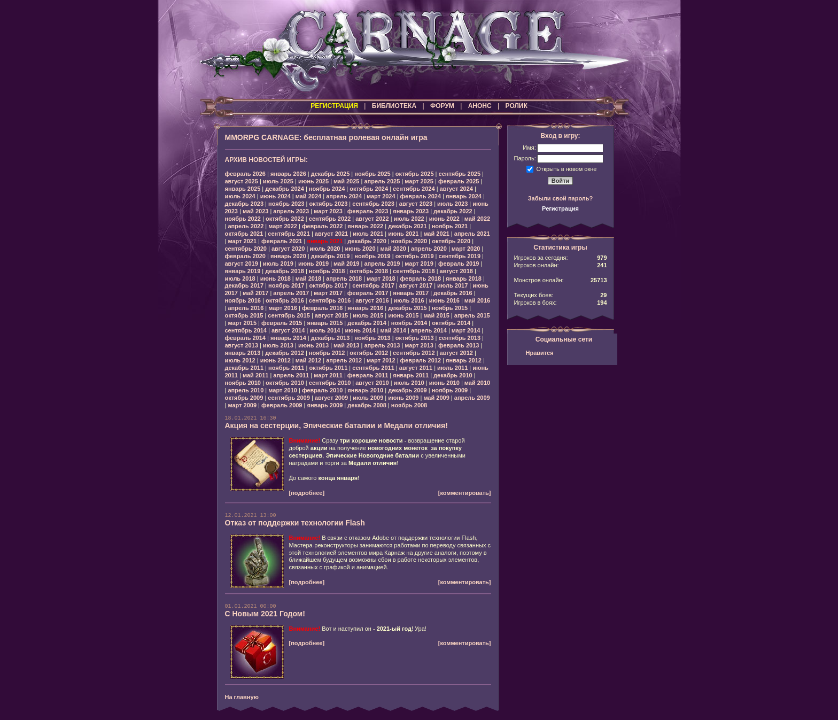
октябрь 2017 (328, 285)
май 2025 (346, 181)
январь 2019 (243, 271)
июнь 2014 (360, 330)
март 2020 (466, 248)
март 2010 (282, 390)
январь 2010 (365, 390)
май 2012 (308, 360)
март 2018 (381, 278)
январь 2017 (411, 293)
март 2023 (328, 211)
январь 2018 (464, 278)
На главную (242, 697)
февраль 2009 (281, 405)
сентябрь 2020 (246, 248)
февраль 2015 (281, 323)
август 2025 (241, 181)
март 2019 (419, 263)
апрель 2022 (245, 226)
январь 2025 (243, 188)
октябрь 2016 (285, 300)
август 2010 (372, 383)
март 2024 (381, 196)
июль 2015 (368, 315)
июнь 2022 (444, 218)
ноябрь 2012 (327, 353)
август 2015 (331, 315)
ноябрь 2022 (243, 218)
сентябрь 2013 (460, 338)
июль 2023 (452, 203)
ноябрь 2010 (243, 383)
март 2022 (282, 226)
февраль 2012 (420, 360)
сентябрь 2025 (460, 174)
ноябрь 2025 (372, 174)
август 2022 (372, 218)
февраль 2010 (322, 390)
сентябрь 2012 (414, 353)
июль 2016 (409, 300)
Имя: (529, 147)
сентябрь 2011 (373, 368)
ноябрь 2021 (450, 226)
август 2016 (372, 300)
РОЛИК (516, 106)
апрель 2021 (472, 233)
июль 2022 (409, 218)
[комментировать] (464, 493)
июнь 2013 (313, 345)
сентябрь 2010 (330, 383)
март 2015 (242, 323)
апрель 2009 (472, 397)
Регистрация (560, 208)
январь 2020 (288, 256)
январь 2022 (365, 226)
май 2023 (255, 211)
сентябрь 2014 (246, 330)
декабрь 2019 (330, 256)
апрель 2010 (245, 390)
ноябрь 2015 (450, 308)
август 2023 (415, 203)
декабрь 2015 (407, 308)
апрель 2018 (344, 278)
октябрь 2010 (285, 383)
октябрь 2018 (369, 271)
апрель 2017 (291, 293)
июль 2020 (324, 248)
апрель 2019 (382, 263)
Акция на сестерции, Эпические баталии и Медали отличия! (336, 425)
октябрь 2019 (414, 256)
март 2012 (381, 360)
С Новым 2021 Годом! (265, 613)
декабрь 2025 (330, 174)
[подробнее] (307, 493)
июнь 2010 (444, 383)
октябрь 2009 (244, 397)
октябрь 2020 (451, 241)
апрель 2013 (382, 345)
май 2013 (346, 345)
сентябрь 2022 (330, 218)
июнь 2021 (403, 233)
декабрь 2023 (244, 203)
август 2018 (456, 271)
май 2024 (308, 196)
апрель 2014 (429, 330)
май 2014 (393, 330)
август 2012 (456, 353)
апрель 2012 (344, 360)
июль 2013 (278, 345)
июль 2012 (240, 360)
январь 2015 (325, 323)
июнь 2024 (275, 196)
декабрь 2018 (284, 271)
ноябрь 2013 (372, 338)
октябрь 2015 (244, 315)
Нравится (540, 353)
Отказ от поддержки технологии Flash (295, 522)
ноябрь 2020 (409, 241)
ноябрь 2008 (409, 405)
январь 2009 (325, 405)
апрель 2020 (429, 248)
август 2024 (456, 188)
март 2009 (242, 405)
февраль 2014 (245, 338)
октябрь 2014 (451, 323)
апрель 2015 (472, 315)
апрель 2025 (382, 181)
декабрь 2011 (244, 368)
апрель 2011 (291, 375)
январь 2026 (288, 174)
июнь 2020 (360, 248)
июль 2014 (324, 330)
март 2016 (282, 308)
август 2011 (415, 368)
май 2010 (477, 383)
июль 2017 (452, 285)
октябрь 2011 (328, 368)
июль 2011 (452, 368)
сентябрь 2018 (414, 271)
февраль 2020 (245, 256)
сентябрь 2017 (373, 285)
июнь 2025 (313, 181)
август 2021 (331, 233)
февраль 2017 (367, 293)
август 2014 (288, 330)
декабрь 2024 (284, 188)
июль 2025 (278, 181)
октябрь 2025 (414, 174)
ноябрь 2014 (409, 323)
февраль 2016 (322, 308)
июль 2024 (240, 196)
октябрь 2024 (369, 188)
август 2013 (241, 345)
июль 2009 (368, 397)
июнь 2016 (444, 300)
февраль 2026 (245, 174)
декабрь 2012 (284, 353)
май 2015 (436, 315)
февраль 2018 (420, 278)
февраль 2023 (367, 211)
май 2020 (393, 248)
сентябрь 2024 (414, 188)
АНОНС (480, 106)
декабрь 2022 (452, 211)
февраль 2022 (322, 226)
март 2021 (242, 241)
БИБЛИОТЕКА (394, 106)
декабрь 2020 (366, 241)
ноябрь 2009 (450, 390)
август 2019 (241, 263)
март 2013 (419, 345)
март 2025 (419, 181)
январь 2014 (288, 338)
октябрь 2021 (244, 233)
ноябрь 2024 (327, 188)
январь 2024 (464, 196)
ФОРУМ (442, 106)
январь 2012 (464, 360)
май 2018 (308, 278)
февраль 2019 (458, 263)
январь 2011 (411, 375)
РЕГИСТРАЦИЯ (334, 106)
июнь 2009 (403, 397)
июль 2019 (278, 263)
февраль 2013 (458, 345)
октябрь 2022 (285, 218)
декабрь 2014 (366, 323)
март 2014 (466, 330)
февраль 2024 (420, 196)
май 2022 (477, 218)
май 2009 (436, 397)
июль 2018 (240, 278)
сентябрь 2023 (373, 203)
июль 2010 (409, 383)
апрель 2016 (245, 308)
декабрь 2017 (244, 285)
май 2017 (255, 293)
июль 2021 (368, 233)
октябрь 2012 (369, 353)
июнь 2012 (275, 360)
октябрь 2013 (414, 338)
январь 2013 (243, 353)
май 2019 (346, 263)
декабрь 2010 (452, 375)
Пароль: (525, 158)
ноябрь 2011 (286, 368)
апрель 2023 (291, 211)
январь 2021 (325, 241)
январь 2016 (365, 308)
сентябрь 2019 (460, 256)
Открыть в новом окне (567, 168)
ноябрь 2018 (327, 271)
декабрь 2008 (366, 405)
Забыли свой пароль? (560, 198)
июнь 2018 (275, 278)
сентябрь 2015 (289, 315)
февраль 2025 (458, 181)
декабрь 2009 (407, 390)
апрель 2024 (344, 196)
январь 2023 (411, 211)
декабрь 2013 (330, 338)
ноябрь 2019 (372, 256)
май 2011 (255, 375)
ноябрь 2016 (243, 300)
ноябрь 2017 (286, 285)
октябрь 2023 (328, 203)
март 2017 (328, 293)
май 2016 (477, 300)
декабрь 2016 (452, 293)
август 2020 (288, 248)
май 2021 (436, 233)
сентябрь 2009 (289, 397)
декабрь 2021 (407, 226)
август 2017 (415, 285)
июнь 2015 (403, 315)
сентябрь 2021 (289, 233)
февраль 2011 (367, 375)
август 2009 (331, 397)
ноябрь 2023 (286, 203)
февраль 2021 (281, 241)
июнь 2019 (313, 263)
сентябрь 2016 (330, 300)
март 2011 (328, 375)
